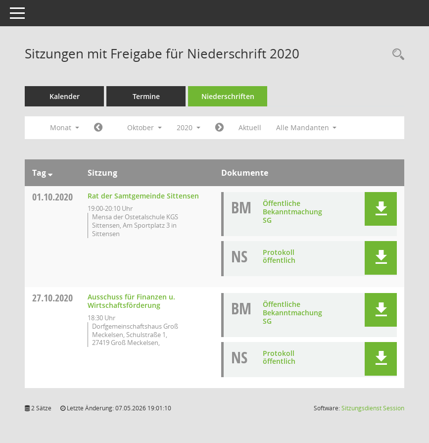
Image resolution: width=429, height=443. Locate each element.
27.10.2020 (52, 297)
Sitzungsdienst (372, 408)
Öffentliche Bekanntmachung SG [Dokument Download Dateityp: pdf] (292, 211)
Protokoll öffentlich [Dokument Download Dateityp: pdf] (279, 256)
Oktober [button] (144, 127)
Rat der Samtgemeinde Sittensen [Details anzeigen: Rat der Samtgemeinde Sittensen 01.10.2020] (143, 195)
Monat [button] (64, 127)
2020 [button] (188, 127)
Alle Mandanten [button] (306, 127)
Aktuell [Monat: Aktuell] (249, 127)
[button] (381, 209)
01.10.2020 (52, 196)
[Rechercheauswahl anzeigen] (395, 55)
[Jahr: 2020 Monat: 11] (219, 128)
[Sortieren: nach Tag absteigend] (50, 172)
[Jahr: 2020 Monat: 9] (98, 128)
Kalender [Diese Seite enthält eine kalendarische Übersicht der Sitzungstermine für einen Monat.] (64, 96)
